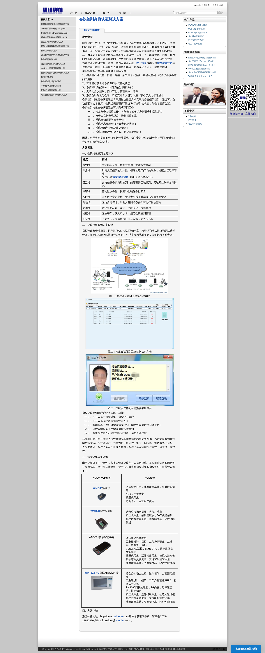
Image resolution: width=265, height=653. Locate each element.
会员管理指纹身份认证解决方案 (55, 72)
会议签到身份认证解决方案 (53, 64)
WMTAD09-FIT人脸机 (197, 25)
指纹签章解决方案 (49, 50)
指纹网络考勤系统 (196, 36)
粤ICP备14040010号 (139, 649)
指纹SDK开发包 (195, 124)
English (197, 5)
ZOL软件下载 (218, 649)
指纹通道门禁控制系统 (51, 81)
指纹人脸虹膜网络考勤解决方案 (55, 46)
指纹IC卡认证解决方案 (51, 90)
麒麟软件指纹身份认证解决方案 (55, 24)
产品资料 (192, 116)
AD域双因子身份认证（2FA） (54, 28)
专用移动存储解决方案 (51, 86)
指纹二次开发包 (195, 43)
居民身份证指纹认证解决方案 (54, 95)
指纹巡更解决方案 (49, 59)
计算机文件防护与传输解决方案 (55, 55)
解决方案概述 (92, 29)
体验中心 (208, 5)
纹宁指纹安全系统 (196, 40)
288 (181, 649)
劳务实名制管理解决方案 (52, 42)
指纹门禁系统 (47, 77)
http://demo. (107, 616)
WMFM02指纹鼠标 (196, 29)
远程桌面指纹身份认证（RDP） (55, 37)
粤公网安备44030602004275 (164, 649)
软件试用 (192, 120)
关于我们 (219, 5)
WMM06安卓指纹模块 (197, 32)
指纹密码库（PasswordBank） (55, 33)
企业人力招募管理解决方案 (53, 68)
